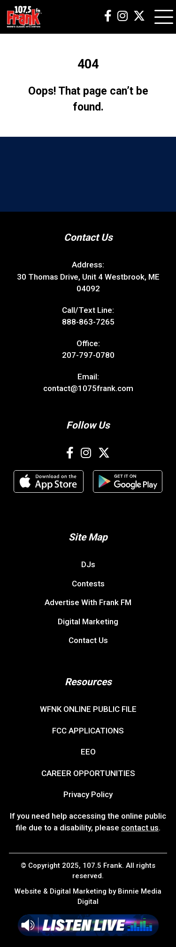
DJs (88, 564)
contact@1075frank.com (88, 388)
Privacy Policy (88, 794)
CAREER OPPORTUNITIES (88, 773)
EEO (88, 751)
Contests (88, 583)
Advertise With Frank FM (88, 602)
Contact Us (88, 640)
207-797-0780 (88, 355)
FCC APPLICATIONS (88, 730)
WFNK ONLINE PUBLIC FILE (88, 709)
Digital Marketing (88, 621)
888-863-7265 (88, 321)
